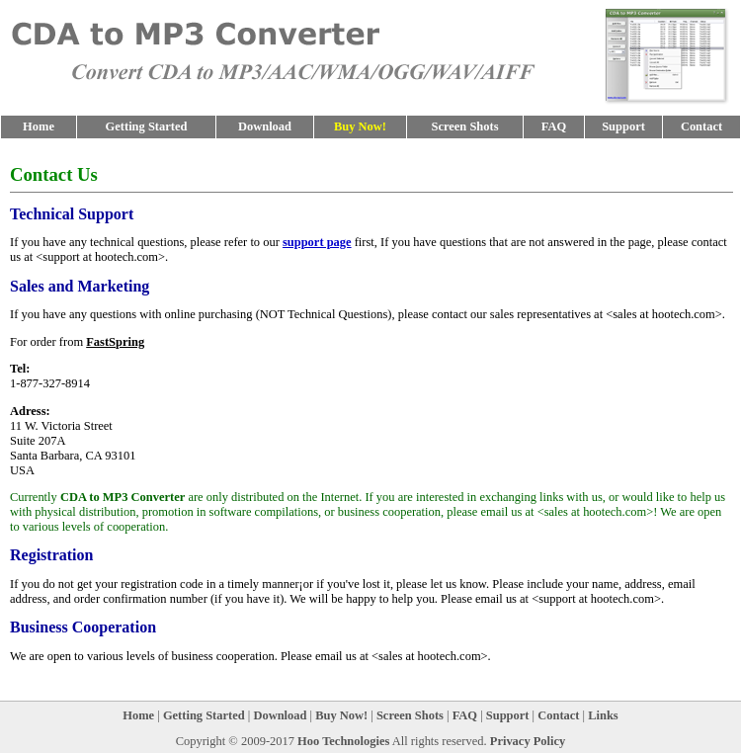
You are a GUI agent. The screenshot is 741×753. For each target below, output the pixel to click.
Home (38, 126)
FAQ (553, 126)
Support (623, 126)
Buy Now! (341, 715)
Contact (701, 126)
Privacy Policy (528, 741)
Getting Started (147, 126)
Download (264, 126)
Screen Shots (464, 126)
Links (603, 715)
